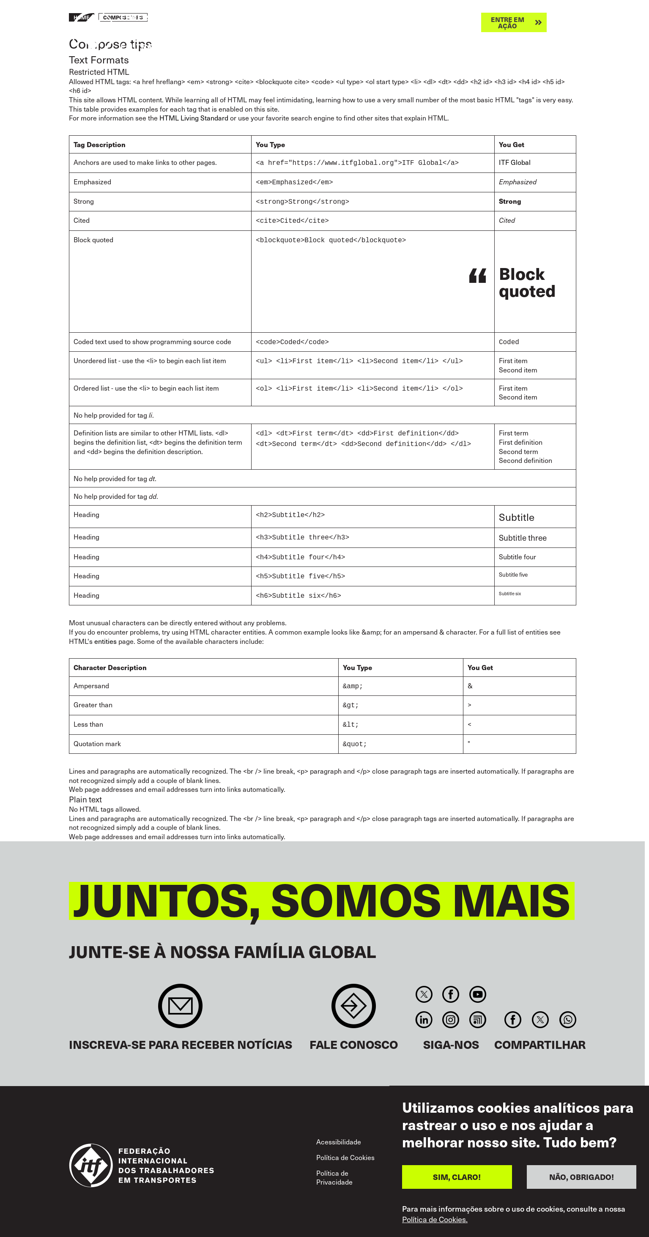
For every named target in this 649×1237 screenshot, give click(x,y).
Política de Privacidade (334, 1167)
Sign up (180, 1000)
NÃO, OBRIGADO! (581, 1180)
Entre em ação (507, 22)
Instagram (451, 1009)
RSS (477, 1009)
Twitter (424, 984)
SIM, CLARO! (457, 1180)
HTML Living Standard (193, 117)
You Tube (477, 984)
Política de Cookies (345, 1147)
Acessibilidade (338, 1131)
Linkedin (424, 1009)
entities (105, 634)
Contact (353, 1000)
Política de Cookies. (435, 1222)
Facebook (451, 984)
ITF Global (515, 162)
